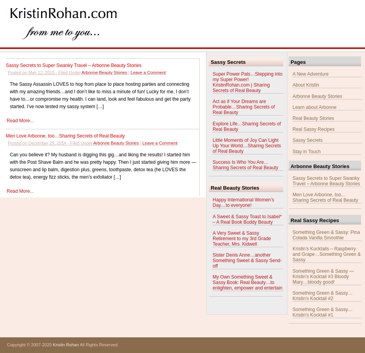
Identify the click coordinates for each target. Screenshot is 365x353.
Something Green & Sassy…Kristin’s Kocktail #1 (322, 312)
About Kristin (306, 85)
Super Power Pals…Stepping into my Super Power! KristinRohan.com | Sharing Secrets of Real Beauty (247, 82)
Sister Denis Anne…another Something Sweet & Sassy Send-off (247, 260)
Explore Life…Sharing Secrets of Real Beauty (247, 126)
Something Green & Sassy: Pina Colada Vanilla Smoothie (326, 235)
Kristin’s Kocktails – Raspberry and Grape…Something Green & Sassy (327, 254)
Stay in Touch (307, 151)
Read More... (20, 120)
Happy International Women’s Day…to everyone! (243, 202)
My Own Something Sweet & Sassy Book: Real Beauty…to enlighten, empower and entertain (247, 282)
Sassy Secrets (308, 140)
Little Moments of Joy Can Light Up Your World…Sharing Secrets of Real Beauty (247, 146)
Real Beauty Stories (313, 118)
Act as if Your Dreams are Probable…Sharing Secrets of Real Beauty (244, 107)
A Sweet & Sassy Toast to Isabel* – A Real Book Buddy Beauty (247, 219)
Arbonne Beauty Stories (104, 72)
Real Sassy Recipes (313, 129)
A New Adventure (311, 74)
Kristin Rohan (66, 344)
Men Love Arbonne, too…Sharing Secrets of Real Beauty (65, 136)
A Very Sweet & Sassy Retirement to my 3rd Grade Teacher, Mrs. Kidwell (242, 238)
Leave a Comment (148, 72)
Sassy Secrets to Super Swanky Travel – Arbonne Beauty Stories (73, 65)
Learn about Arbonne (314, 107)
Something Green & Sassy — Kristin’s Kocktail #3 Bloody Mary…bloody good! (323, 276)
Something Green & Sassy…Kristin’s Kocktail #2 (322, 295)
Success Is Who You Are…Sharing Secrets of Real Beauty (245, 164)
